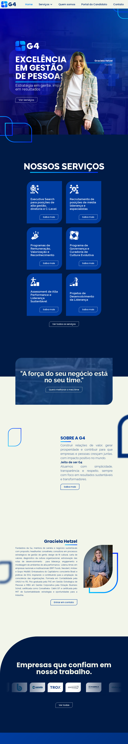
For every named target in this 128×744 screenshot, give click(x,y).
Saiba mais (49, 217)
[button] (45, 4)
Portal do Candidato (94, 4)
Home (29, 4)
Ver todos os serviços (64, 324)
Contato (118, 4)
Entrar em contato (64, 602)
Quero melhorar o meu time (64, 389)
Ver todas (64, 705)
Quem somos (66, 4)
